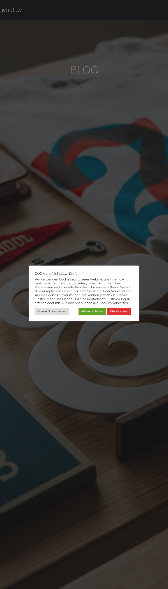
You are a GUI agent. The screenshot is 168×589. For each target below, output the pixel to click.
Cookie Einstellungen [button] (51, 311)
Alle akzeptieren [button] (92, 311)
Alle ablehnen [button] (118, 311)
